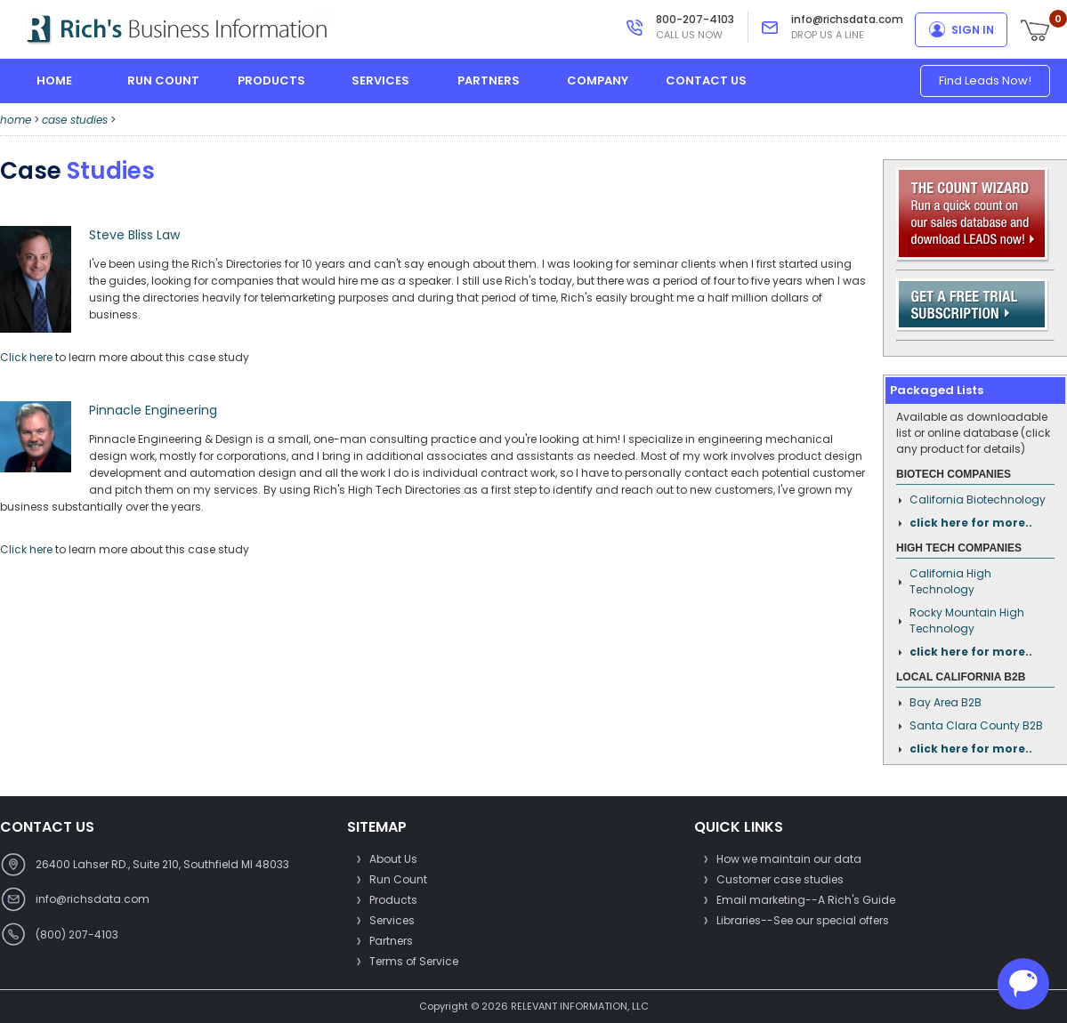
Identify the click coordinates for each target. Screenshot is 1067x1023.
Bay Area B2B (945, 702)
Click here (26, 357)
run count (163, 80)
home (54, 80)
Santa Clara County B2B (976, 725)
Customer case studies (780, 879)
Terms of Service (413, 961)
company (597, 80)
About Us (393, 858)
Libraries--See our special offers (802, 920)
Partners (391, 940)
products (271, 80)
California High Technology (950, 581)
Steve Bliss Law (134, 235)
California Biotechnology (977, 499)
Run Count (398, 879)
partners (488, 80)
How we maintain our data (788, 858)
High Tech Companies (959, 548)
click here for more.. (970, 522)
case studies (75, 119)
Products (393, 899)
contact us (706, 80)
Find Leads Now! (985, 80)
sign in (972, 29)
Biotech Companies (953, 474)
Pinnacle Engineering (153, 410)
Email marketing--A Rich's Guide (805, 899)
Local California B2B (960, 677)
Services (392, 920)
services (380, 80)
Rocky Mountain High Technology (966, 620)
